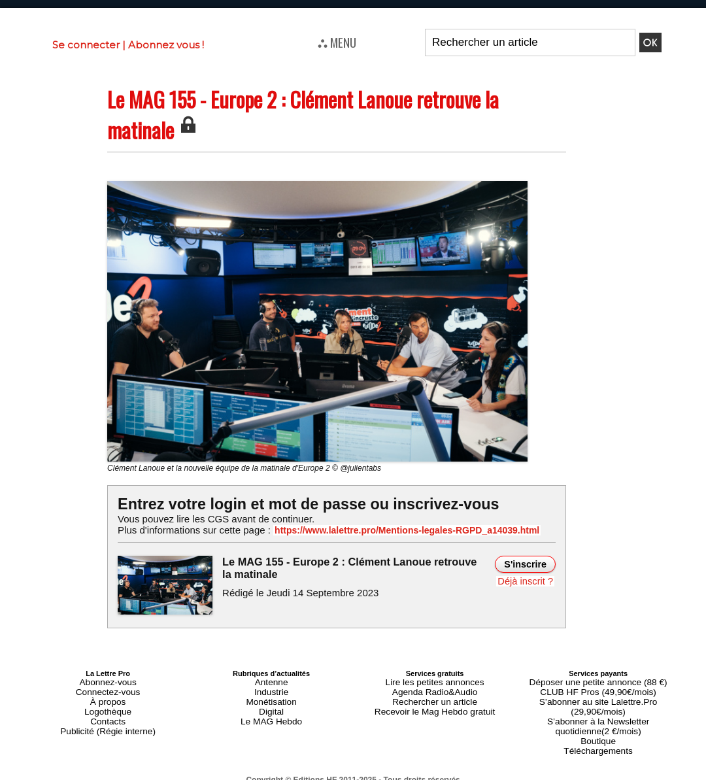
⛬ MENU (337, 42)
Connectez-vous (108, 688)
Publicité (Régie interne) (107, 720)
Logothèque (108, 704)
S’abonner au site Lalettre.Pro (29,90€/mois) (598, 696)
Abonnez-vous (108, 681)
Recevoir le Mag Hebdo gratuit (435, 704)
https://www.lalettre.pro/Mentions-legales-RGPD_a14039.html (388, 530)
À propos (107, 696)
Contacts (107, 712)
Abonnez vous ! (166, 45)
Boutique (598, 720)
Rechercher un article (435, 696)
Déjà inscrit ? (527, 580)
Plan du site (321, 774)
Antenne (271, 681)
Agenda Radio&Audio (434, 688)
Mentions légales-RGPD (456, 765)
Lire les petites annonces (435, 681)
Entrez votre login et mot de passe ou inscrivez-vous (297, 504)
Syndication (384, 774)
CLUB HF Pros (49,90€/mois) (598, 688)
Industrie (271, 688)
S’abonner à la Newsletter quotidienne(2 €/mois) (598, 708)
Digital (271, 704)
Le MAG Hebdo (271, 712)
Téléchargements (598, 728)
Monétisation (271, 696)
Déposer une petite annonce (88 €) (598, 681)
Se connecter (86, 45)
